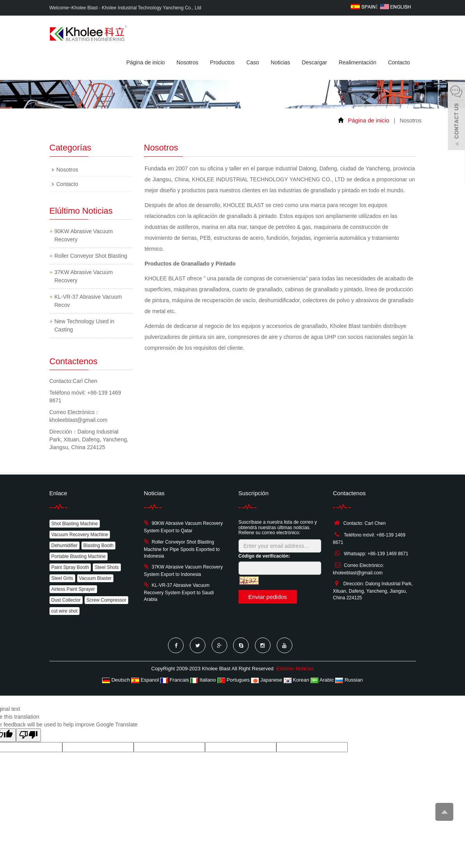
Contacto (399, 62)
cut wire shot (64, 611)
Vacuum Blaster (95, 578)
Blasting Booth (98, 545)
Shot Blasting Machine (74, 523)
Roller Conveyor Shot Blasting (91, 256)
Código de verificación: (264, 556)
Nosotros (187, 62)
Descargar (314, 62)
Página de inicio (145, 62)
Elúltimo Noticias (295, 668)
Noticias (280, 62)
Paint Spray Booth (70, 567)
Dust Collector (66, 600)
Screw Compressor (106, 600)
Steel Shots (106, 567)
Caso (252, 62)
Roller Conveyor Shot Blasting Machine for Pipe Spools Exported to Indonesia (182, 549)
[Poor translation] (28, 735)
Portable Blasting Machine (78, 556)
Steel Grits (62, 578)
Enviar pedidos (267, 596)
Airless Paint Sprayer (73, 589)
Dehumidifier (64, 545)
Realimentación (358, 62)
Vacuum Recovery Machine (79, 534)
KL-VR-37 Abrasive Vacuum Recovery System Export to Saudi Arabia (179, 592)
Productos (222, 62)
